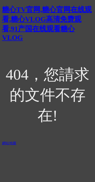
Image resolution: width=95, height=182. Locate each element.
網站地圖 (9, 143)
